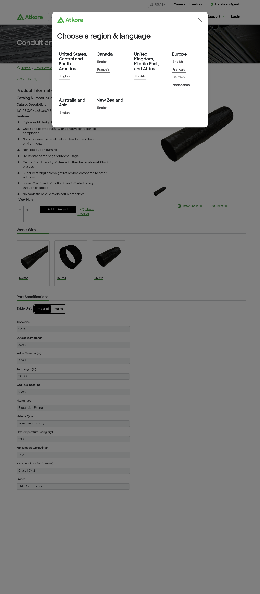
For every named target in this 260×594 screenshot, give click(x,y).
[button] (200, 20)
